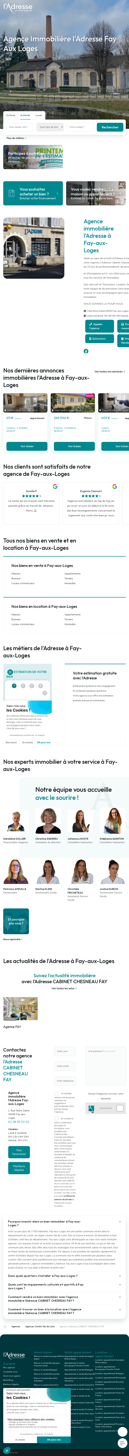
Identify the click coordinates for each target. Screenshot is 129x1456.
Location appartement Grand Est (110, 1388)
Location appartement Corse (108, 1431)
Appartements (72, 573)
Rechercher (110, 127)
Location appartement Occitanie (109, 1413)
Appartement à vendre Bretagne (78, 1370)
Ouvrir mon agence (11, 1376)
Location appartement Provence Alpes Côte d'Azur (109, 1425)
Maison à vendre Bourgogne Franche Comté (47, 1364)
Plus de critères (16, 138)
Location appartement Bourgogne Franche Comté (107, 1368)
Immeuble (70, 583)
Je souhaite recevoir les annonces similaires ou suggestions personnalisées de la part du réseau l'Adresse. (64, 1103)
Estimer (10, 115)
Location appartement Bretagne (109, 1373)
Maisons (15, 573)
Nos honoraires (19, 1152)
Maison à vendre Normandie (46, 1374)
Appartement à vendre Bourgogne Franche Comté (76, 1364)
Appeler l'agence (96, 326)
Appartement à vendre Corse (77, 1427)
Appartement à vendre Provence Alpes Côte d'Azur (78, 1421)
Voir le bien (27, 446)
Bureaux (16, 578)
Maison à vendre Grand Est (46, 1385)
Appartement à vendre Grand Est (79, 1385)
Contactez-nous (10, 1371)
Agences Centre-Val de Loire (40, 1326)
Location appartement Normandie (110, 1377)
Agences (15, 1326)
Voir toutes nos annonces (110, 371)
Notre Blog (8, 1380)
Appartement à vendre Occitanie (78, 1409)
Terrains (68, 578)
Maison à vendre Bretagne (45, 1370)
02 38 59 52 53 (18, 1122)
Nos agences (9, 1367)
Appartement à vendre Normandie (79, 1374)
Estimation (97, 338)
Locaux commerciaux (22, 583)
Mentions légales (19, 1168)
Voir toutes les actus (64, 988)
